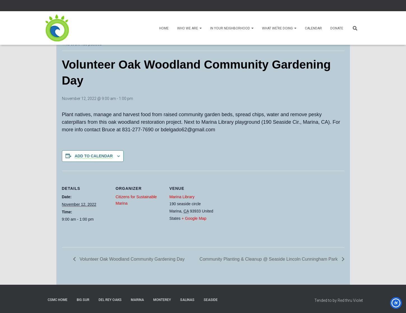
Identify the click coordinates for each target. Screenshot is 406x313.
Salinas (187, 300)
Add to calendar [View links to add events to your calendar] (94, 156)
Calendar (313, 28)
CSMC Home (58, 300)
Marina (137, 300)
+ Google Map (194, 218)
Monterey (162, 300)
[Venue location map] (252, 209)
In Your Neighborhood (232, 28)
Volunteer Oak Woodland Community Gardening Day (131, 259)
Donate (336, 28)
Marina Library (182, 197)
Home (164, 28)
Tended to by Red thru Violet (338, 300)
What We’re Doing (279, 28)
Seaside (211, 300)
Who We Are (189, 28)
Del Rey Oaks (110, 300)
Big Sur (83, 300)
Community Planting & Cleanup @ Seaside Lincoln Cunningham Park (269, 259)
